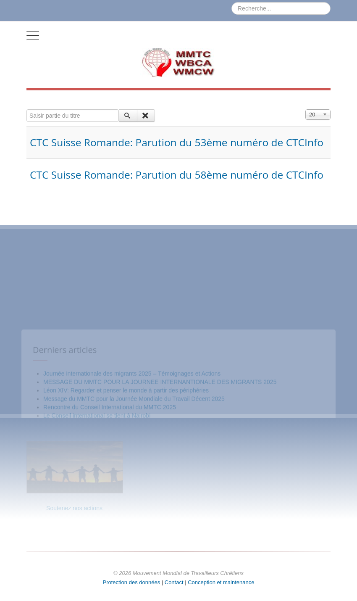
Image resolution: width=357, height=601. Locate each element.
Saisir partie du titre (26, 109)
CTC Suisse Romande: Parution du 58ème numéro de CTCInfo (176, 175)
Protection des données (131, 582)
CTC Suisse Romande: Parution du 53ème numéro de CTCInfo (176, 142)
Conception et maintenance (221, 582)
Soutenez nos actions (74, 508)
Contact (174, 582)
